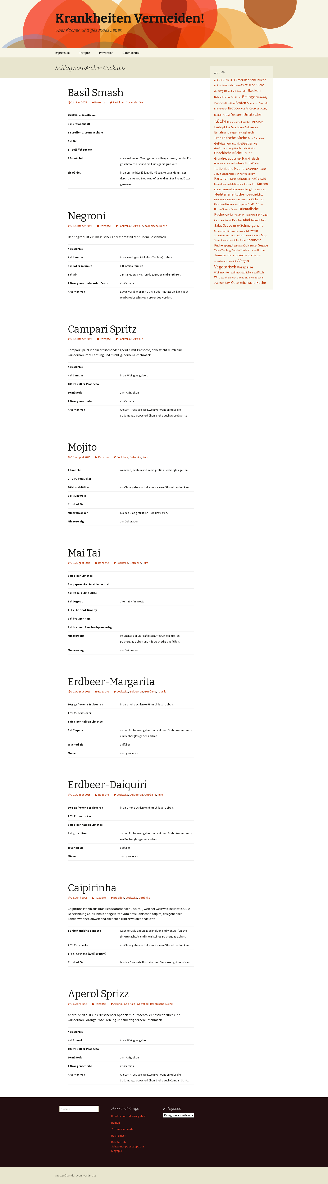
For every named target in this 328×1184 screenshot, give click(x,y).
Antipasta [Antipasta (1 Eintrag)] (219, 85)
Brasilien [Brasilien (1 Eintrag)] (230, 103)
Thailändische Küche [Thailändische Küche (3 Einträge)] (252, 250)
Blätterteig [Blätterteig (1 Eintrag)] (261, 97)
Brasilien (118, 897)
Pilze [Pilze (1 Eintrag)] (247, 214)
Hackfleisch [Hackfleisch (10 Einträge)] (250, 158)
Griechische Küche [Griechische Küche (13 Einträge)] (228, 153)
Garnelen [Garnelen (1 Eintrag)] (259, 138)
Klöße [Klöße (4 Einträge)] (255, 178)
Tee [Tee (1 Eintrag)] (223, 250)
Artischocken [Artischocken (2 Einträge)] (232, 85)
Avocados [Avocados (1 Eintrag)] (242, 91)
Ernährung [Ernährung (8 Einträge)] (221, 132)
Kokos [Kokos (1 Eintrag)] (217, 183)
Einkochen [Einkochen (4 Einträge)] (257, 122)
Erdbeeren (136, 691)
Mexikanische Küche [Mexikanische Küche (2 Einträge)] (247, 199)
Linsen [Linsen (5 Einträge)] (255, 189)
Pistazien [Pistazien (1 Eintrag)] (255, 214)
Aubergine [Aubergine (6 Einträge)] (221, 91)
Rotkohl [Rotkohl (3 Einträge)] (255, 220)
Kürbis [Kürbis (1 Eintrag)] (217, 189)
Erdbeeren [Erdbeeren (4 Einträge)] (251, 127)
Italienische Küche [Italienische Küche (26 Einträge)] (229, 168)
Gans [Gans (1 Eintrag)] (250, 138)
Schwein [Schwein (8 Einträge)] (252, 231)
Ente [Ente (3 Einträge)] (233, 127)
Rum (145, 457)
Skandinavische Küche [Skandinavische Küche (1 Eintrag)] (226, 240)
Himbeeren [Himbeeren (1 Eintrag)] (220, 163)
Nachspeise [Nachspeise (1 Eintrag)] (240, 204)
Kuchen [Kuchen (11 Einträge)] (262, 184)
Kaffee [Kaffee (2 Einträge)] (243, 173)
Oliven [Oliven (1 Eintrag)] (234, 209)
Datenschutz (131, 53)
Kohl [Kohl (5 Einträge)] (263, 178)
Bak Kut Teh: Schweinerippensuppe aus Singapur (128, 1146)
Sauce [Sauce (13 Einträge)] (227, 225)
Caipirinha (92, 888)
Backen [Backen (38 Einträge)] (254, 90)
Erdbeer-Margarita (111, 682)
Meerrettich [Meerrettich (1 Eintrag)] (220, 199)
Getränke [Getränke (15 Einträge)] (250, 143)
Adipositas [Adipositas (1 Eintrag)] (219, 80)
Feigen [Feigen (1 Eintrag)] (233, 132)
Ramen (115, 1122)
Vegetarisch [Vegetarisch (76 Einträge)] (225, 267)
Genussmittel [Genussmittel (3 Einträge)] (235, 143)
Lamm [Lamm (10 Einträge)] (226, 189)
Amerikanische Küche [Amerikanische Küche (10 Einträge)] (251, 80)
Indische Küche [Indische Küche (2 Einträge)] (250, 163)
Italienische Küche (156, 226)
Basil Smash (96, 93)
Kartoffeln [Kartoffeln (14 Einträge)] (221, 178)
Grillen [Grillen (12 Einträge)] (247, 153)
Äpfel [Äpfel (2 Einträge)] (228, 283)
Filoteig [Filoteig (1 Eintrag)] (242, 132)
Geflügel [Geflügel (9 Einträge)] (220, 143)
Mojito (82, 447)
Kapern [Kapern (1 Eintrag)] (251, 173)
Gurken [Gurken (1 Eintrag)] (237, 158)
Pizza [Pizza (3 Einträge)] (264, 214)
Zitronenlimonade (122, 1129)
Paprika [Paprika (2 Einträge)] (228, 214)
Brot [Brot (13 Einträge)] (231, 108)
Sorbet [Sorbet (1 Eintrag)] (243, 240)
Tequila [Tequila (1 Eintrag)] (236, 250)
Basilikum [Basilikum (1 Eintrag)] (236, 97)
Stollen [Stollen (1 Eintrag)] (253, 245)
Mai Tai (84, 553)
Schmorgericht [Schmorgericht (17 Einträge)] (251, 225)
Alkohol (118, 1004)
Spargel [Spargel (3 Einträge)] (228, 245)
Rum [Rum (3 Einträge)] (263, 220)
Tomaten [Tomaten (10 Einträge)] (221, 255)
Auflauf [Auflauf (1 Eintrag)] (232, 91)
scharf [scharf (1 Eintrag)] (236, 225)
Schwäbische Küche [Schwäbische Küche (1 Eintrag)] (244, 235)
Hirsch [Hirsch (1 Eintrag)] (230, 163)
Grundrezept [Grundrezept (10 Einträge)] (223, 158)
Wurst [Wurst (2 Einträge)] (224, 277)
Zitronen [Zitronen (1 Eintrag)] (249, 277)
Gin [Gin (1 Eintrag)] (236, 148)
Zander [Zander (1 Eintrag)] (232, 277)
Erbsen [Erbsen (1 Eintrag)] (240, 127)
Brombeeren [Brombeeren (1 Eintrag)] (220, 108)
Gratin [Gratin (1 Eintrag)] (251, 148)
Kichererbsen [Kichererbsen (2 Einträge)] (244, 178)
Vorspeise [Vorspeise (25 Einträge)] (245, 267)
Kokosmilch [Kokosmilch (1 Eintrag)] (227, 183)
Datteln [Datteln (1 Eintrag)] (218, 115)
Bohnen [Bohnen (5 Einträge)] (219, 103)
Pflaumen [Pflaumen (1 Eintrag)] (239, 214)
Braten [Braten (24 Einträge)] (240, 102)
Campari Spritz (102, 329)
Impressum (62, 53)
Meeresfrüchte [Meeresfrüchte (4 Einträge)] (254, 194)
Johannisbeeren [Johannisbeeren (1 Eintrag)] (230, 173)
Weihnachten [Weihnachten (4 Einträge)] (222, 272)
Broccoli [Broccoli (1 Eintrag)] (263, 103)
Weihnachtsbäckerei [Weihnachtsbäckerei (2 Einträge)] (242, 272)
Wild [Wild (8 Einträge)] (217, 277)
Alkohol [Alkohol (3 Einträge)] (230, 80)
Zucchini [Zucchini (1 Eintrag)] (259, 277)
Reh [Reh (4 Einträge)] (234, 220)
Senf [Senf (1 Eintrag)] (257, 235)
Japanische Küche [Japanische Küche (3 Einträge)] (255, 169)
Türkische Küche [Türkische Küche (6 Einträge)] (245, 255)
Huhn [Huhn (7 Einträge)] (238, 163)
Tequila (162, 691)
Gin (141, 102)
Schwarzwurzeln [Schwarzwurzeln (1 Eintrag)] (236, 230)
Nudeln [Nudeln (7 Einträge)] (252, 204)
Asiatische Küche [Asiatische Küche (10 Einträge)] (252, 85)
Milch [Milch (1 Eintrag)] (261, 199)
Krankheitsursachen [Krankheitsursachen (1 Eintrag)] (245, 183)
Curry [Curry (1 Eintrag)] (264, 108)
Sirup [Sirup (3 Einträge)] (264, 235)
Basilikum (118, 102)
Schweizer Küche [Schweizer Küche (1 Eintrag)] (223, 235)
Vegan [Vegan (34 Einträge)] (243, 260)
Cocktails (131, 102)
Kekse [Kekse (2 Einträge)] (233, 178)
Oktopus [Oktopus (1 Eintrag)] (225, 209)
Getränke (137, 226)
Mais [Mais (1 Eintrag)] (263, 189)
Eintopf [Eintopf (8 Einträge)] (219, 127)
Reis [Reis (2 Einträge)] (240, 220)
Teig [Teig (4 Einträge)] (228, 250)
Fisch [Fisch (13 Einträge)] (250, 132)
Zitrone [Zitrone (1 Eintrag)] (240, 277)
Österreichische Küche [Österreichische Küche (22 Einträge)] (248, 282)
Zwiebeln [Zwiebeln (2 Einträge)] (219, 283)
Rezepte (84, 53)
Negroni (87, 216)
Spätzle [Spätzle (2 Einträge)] (245, 245)
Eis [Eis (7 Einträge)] (228, 127)
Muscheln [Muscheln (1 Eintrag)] (219, 204)
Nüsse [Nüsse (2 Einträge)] (217, 209)
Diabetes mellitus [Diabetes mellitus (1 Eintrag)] (236, 121)
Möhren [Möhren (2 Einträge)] (229, 204)
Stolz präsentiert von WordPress (75, 1175)
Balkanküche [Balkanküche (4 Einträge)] (222, 97)
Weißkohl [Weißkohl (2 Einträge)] (259, 272)
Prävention (106, 53)
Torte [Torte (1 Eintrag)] (231, 255)
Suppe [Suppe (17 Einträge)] (263, 245)
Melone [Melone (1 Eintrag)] (231, 199)
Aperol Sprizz (98, 994)
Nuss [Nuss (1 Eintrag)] (260, 204)
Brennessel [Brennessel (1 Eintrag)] (252, 103)
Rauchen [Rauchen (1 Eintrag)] (219, 220)
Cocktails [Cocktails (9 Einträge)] (242, 108)
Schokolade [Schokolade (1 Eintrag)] (220, 230)
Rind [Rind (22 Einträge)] (246, 219)
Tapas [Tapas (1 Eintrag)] (217, 250)
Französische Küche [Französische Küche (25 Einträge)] (230, 137)
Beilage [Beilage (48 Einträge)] (248, 96)
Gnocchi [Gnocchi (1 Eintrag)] (242, 148)
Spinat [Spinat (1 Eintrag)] (237, 245)
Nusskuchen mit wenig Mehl (128, 1116)
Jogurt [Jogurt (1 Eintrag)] (217, 173)
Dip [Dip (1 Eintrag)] (248, 121)
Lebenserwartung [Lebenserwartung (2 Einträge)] (241, 189)
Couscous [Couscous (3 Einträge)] (255, 108)
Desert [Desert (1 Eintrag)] (226, 115)
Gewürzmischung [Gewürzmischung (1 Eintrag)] (223, 148)
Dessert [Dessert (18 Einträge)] (237, 114)
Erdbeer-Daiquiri (107, 785)
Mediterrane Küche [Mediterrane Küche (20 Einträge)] (229, 194)
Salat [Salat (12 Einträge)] (218, 225)
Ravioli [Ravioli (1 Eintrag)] (228, 220)
